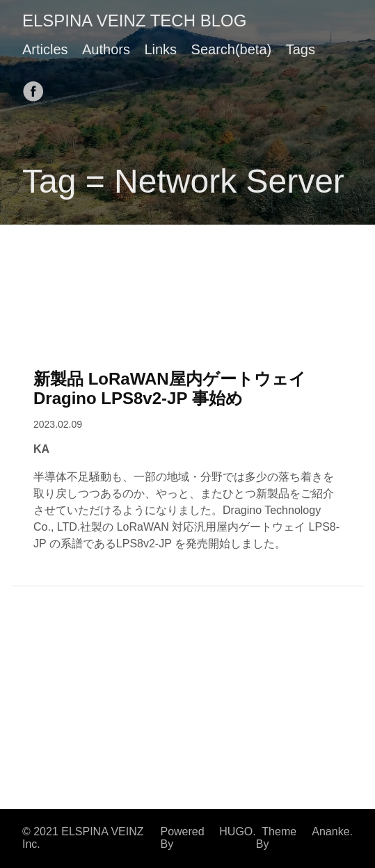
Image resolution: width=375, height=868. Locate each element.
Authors (106, 49)
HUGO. (237, 831)
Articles (45, 49)
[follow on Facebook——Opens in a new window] (37, 87)
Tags (300, 49)
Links (160, 49)
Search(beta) (231, 49)
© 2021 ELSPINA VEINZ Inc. (83, 838)
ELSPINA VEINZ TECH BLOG (134, 20)
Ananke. (332, 831)
